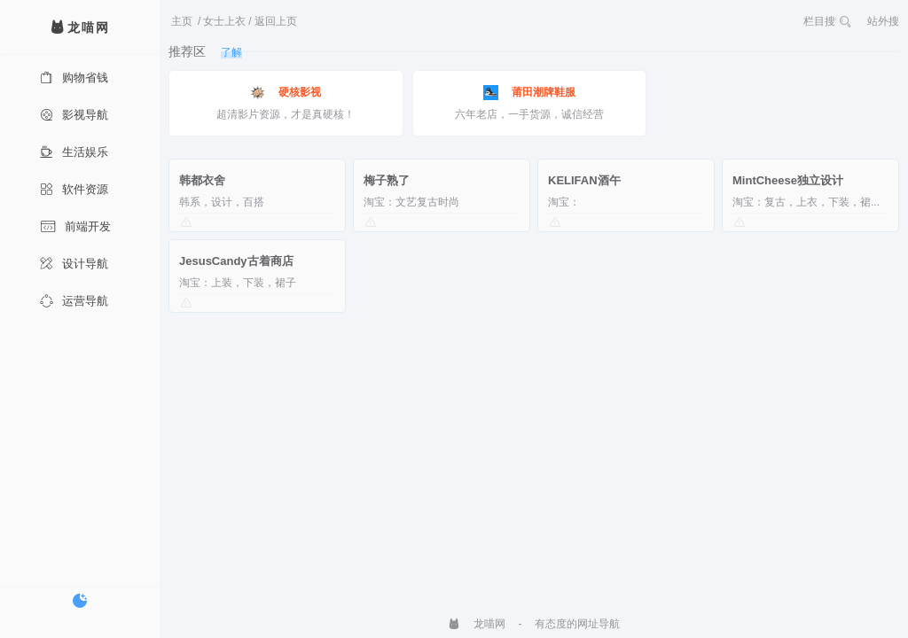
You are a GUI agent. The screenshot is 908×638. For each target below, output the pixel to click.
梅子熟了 (387, 180)
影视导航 (74, 114)
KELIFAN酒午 (584, 180)
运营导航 (74, 300)
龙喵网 (476, 624)
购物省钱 (74, 77)
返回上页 (275, 21)
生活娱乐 (74, 152)
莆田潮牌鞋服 (529, 92)
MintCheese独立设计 (787, 180)
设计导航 (74, 263)
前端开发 (75, 226)
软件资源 (74, 189)
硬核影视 (285, 92)
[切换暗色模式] (80, 601)
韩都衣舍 (202, 180)
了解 (231, 52)
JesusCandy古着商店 (236, 261)
